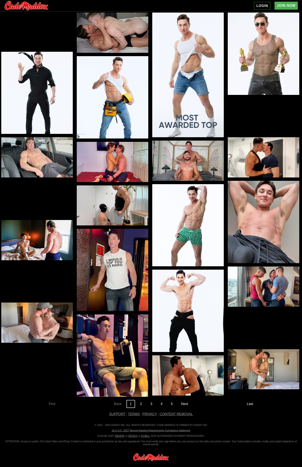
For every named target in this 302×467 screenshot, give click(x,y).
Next (184, 404)
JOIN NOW (286, 5)
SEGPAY (120, 436)
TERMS (134, 414)
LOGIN (262, 6)
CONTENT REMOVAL (176, 414)
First (52, 404)
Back (117, 404)
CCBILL (145, 436)
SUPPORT (117, 414)
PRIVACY (149, 414)
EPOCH (132, 436)
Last (250, 404)
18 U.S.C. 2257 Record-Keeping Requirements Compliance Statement (151, 430)
